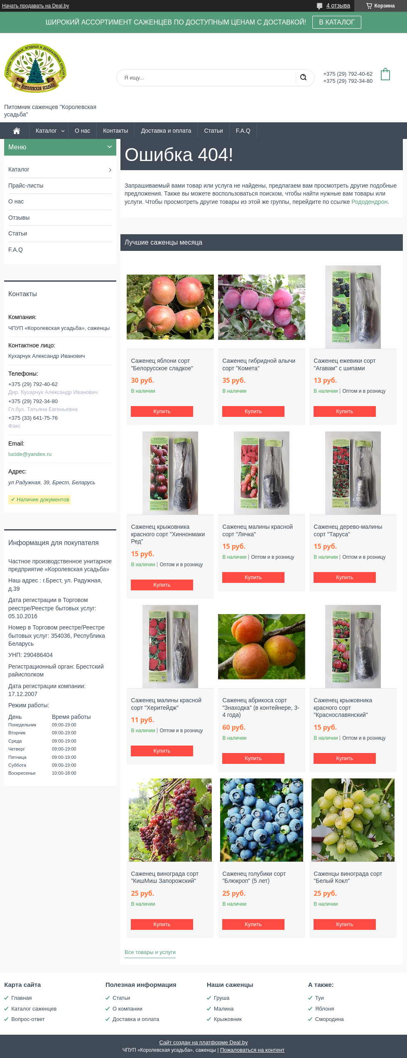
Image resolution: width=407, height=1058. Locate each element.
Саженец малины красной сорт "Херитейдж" (166, 704)
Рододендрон (369, 201)
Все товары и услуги (150, 952)
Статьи (213, 130)
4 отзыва (338, 5)
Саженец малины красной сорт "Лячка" (257, 530)
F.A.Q (243, 130)
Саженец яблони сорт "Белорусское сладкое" (162, 364)
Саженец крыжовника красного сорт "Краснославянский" (343, 707)
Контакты (115, 130)
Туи (319, 998)
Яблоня (324, 1009)
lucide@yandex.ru (29, 454)
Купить (162, 411)
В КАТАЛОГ (337, 22)
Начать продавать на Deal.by (35, 6)
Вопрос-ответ (28, 1019)
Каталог (46, 130)
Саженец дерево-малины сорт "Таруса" (348, 530)
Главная (21, 998)
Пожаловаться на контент (252, 1050)
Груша (222, 998)
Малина (223, 1009)
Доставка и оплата (166, 130)
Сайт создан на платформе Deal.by (203, 1042)
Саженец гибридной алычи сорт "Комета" (258, 364)
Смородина (329, 1019)
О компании (127, 1009)
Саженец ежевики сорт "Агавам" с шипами (344, 364)
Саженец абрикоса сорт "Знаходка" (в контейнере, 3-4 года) (260, 707)
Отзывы (18, 217)
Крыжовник (228, 1019)
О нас (82, 130)
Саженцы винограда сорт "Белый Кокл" (348, 877)
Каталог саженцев (33, 1009)
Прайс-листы (26, 185)
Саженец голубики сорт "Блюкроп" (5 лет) (254, 877)
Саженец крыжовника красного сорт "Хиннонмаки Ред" (168, 534)
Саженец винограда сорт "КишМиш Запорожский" (165, 877)
